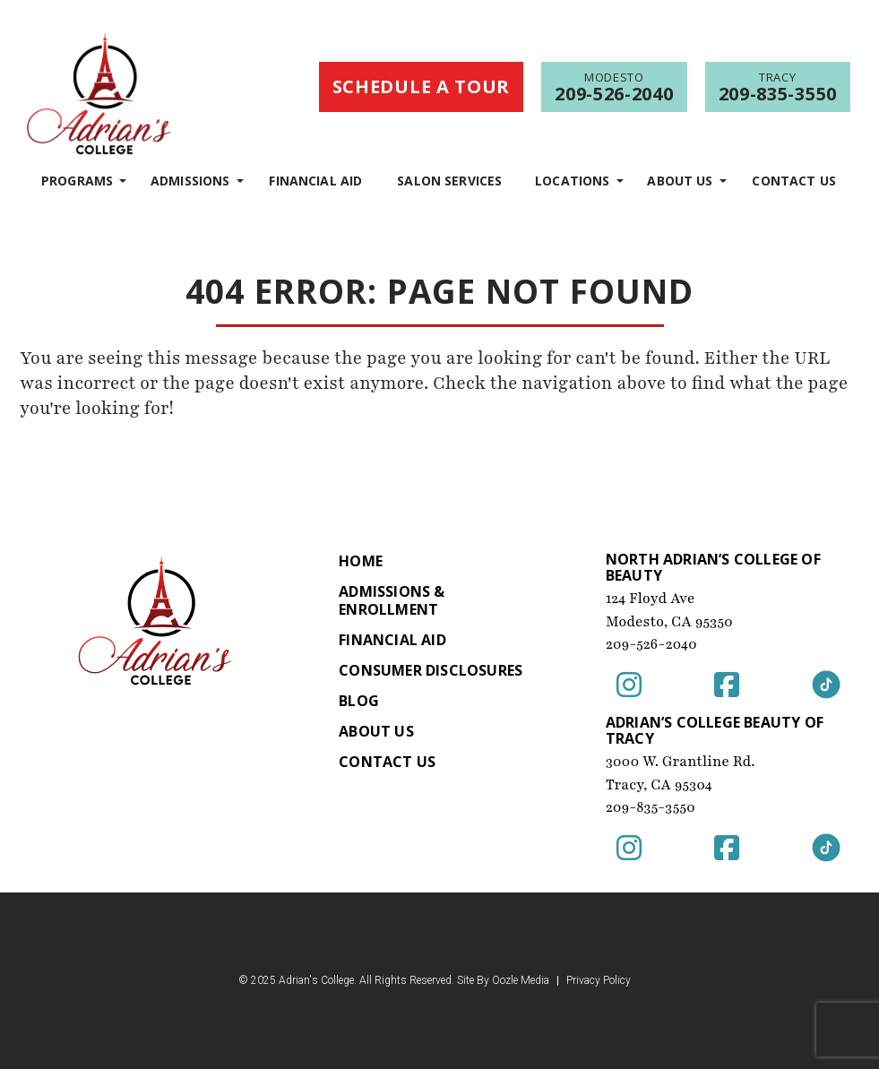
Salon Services (449, 180)
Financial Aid (315, 180)
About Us (679, 180)
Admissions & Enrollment (391, 600)
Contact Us (794, 180)
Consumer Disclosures (430, 670)
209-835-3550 (650, 807)
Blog (359, 701)
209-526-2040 (651, 644)
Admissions (190, 180)
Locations (572, 180)
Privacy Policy (598, 981)
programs (77, 180)
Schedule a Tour (421, 86)
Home (361, 561)
